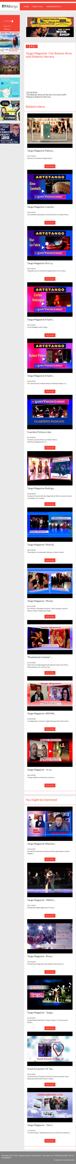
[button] (50, 130)
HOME (27, 6)
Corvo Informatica (68, 1160)
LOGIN (72, 12)
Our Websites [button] (53, 6)
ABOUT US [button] (38, 6)
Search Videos (6, 27)
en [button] (63, 12)
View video (50, 166)
